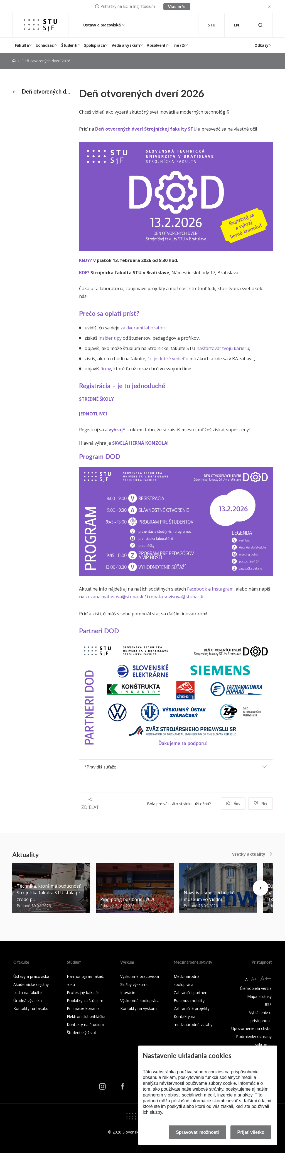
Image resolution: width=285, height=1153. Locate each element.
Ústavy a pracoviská (102, 25)
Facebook (197, 589)
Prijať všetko (251, 1132)
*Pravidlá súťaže (100, 766)
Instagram (223, 589)
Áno (233, 803)
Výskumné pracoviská (139, 976)
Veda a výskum (126, 45)
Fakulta (22, 45)
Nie (261, 803)
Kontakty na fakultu (30, 1008)
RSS (268, 1004)
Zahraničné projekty (192, 1008)
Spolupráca (94, 45)
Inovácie (127, 992)
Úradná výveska (27, 1000)
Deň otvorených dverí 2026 (42, 91)
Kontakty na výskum (138, 1008)
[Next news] (260, 888)
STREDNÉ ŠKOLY (96, 399)
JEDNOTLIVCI (93, 414)
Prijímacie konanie (83, 1008)
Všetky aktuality (248, 854)
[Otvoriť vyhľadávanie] (260, 25)
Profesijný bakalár (83, 992)
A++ (266, 978)
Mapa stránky (259, 996)
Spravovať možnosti (197, 1132)
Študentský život (81, 1032)
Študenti (69, 45)
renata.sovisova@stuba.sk (176, 597)
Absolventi (156, 45)
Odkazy (261, 45)
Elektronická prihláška (86, 1016)
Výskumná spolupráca (139, 1000)
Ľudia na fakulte (27, 992)
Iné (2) (179, 45)
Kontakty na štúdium (85, 1024)
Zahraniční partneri (190, 992)
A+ (254, 979)
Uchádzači (45, 45)
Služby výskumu (134, 984)
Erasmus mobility (189, 1000)
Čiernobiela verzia (256, 988)
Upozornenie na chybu (251, 1028)
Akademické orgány (31, 984)
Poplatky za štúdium (85, 1000)
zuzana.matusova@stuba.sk (114, 597)
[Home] (14, 60)
